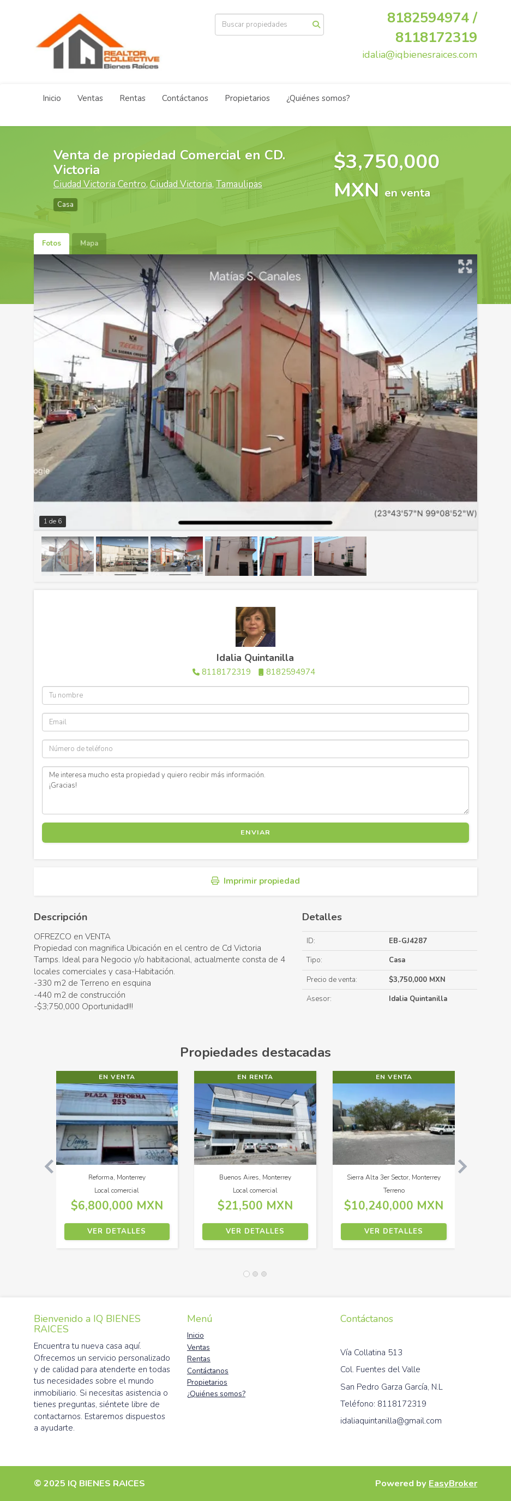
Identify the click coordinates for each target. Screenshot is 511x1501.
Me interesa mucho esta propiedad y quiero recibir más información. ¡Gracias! (255, 790)
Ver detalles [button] (116, 1231)
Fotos (51, 243)
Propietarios (247, 98)
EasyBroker (453, 1483)
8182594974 (290, 671)
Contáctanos (185, 98)
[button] (45, 1165)
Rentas (132, 98)
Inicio (52, 98)
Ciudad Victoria (181, 184)
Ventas (90, 98)
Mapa (89, 243)
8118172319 (436, 37)
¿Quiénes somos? (318, 98)
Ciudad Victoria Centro (99, 184)
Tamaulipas (239, 184)
